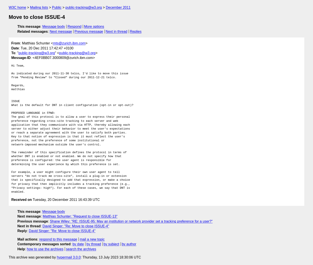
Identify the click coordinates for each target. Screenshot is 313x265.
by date (78, 244)
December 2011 (118, 7)
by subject (111, 244)
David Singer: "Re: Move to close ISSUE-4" (76, 226)
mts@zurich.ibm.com (69, 43)
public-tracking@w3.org (83, 7)
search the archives (81, 249)
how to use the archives (45, 249)
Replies (136, 31)
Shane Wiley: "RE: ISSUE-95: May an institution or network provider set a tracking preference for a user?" (131, 221)
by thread (94, 244)
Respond (75, 26)
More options (94, 26)
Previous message (89, 31)
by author (129, 244)
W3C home (17, 7)
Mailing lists (39, 7)
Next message (61, 31)
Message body (53, 26)
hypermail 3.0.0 (68, 257)
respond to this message (58, 239)
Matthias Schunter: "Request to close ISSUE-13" (80, 216)
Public (57, 7)
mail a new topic (92, 239)
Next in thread (116, 31)
